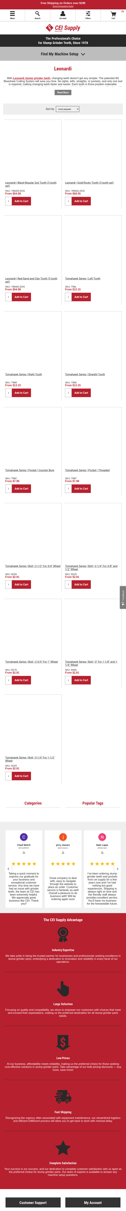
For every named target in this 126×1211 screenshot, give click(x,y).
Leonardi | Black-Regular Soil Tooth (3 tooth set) (30, 184)
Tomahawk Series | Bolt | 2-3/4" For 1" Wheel (31, 661)
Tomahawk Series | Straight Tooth (85, 374)
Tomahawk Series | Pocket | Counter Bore (29, 470)
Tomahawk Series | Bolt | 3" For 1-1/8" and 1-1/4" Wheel (91, 663)
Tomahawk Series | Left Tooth (82, 278)
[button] (24, 869)
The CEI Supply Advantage (63, 919)
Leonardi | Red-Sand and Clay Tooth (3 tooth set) (31, 280)
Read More (63, 92)
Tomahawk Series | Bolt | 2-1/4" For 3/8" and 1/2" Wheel (91, 568)
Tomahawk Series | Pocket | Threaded (87, 470)
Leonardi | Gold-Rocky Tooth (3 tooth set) (89, 182)
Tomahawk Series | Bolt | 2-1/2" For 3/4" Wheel (32, 566)
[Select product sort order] (67, 109)
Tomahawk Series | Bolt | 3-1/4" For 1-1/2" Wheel (30, 759)
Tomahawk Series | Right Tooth (23, 374)
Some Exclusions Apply (63, 6)
